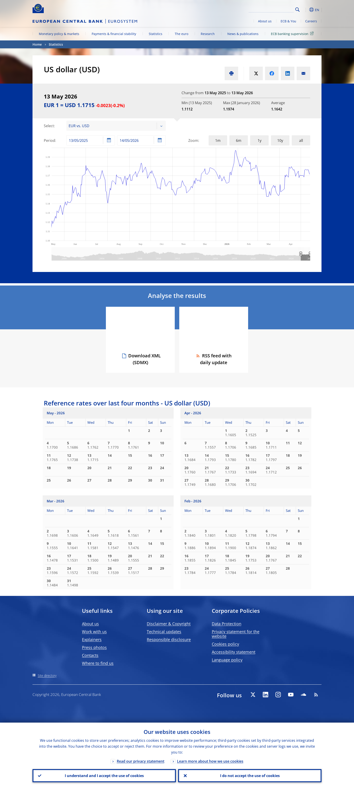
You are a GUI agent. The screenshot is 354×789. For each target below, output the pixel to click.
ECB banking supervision (293, 33)
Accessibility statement (233, 652)
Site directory (47, 675)
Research (208, 34)
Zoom (193, 140)
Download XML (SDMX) (144, 359)
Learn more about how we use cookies (210, 761)
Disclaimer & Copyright (169, 623)
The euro (181, 34)
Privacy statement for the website (235, 634)
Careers (311, 21)
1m (218, 140)
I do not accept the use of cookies (250, 775)
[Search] (271, 9)
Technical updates (164, 631)
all (301, 140)
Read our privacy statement (140, 761)
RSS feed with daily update (214, 359)
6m (238, 140)
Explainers (92, 639)
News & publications (243, 34)
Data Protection (226, 623)
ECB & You (288, 21)
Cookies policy (225, 644)
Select (49, 125)
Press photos (94, 647)
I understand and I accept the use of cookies (104, 775)
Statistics (155, 34)
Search (297, 10)
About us (265, 21)
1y (259, 140)
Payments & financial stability (114, 34)
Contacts (90, 655)
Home (37, 44)
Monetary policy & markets (59, 34)
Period (49, 140)
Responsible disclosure (169, 639)
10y (280, 140)
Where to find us (98, 663)
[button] (305, 10)
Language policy (227, 660)
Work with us (94, 631)
